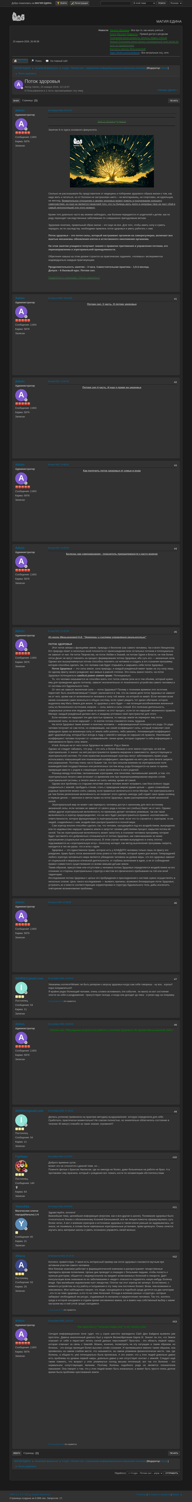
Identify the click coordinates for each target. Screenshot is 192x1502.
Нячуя (164, 68)
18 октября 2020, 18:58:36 (60, 1024)
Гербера (21, 1156)
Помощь (141, 1494)
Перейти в (120, 1473)
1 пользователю (55, 1001)
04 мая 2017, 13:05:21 (58, 464)
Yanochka (22, 1206)
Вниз (16, 101)
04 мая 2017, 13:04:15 (58, 381)
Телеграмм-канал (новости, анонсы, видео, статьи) (138, 37)
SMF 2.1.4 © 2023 (20, 1494)
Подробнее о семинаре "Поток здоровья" (74, 277)
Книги (113, 34)
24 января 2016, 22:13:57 (60, 110)
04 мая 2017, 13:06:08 (58, 548)
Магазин (121, 34)
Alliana (20, 1255)
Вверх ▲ (177, 1494)
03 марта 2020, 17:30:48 (59, 902)
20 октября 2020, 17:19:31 (60, 1111)
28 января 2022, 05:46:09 (60, 1206)
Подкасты (132, 34)
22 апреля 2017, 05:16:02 (60, 298)
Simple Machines (40, 1494)
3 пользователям (56, 1444)
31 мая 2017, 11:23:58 (58, 631)
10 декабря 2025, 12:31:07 (60, 1321)
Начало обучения (119, 30)
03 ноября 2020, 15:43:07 (60, 1156)
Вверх (16, 1453)
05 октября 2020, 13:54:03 (60, 978)
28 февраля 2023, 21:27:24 (61, 1256)
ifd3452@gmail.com (29, 978)
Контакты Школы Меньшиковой (128, 49)
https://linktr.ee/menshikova (125, 52)
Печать (174, 101)
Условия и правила (159, 1494)
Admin (20, 110)
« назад (161, 89)
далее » (173, 89)
